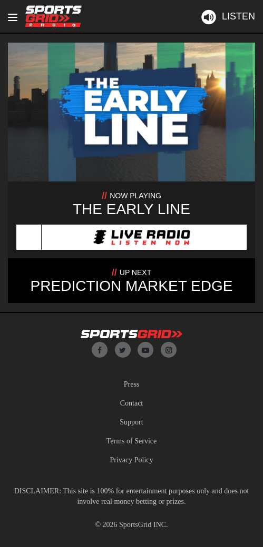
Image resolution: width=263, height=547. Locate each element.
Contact (131, 403)
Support (131, 422)
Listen (227, 16)
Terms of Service (131, 441)
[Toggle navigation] (12, 17)
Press (132, 384)
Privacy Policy (131, 460)
